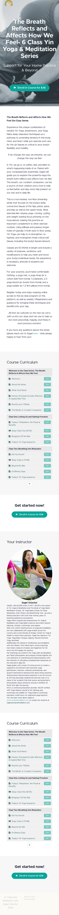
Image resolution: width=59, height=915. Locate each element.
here (35, 333)
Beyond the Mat (30, 465)
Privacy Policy (29, 899)
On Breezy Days (30, 471)
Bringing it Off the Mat (30, 436)
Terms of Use (29, 897)
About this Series (30, 384)
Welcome (30, 379)
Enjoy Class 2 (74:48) (30, 460)
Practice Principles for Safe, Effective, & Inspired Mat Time (30, 397)
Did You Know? (30, 454)
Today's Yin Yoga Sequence (30, 442)
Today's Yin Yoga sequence (30, 477)
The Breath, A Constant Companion (30, 410)
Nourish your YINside (30, 404)
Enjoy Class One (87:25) (30, 430)
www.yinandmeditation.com (18, 700)
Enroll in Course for (29, 87)
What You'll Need (30, 390)
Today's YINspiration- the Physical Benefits (30, 423)
